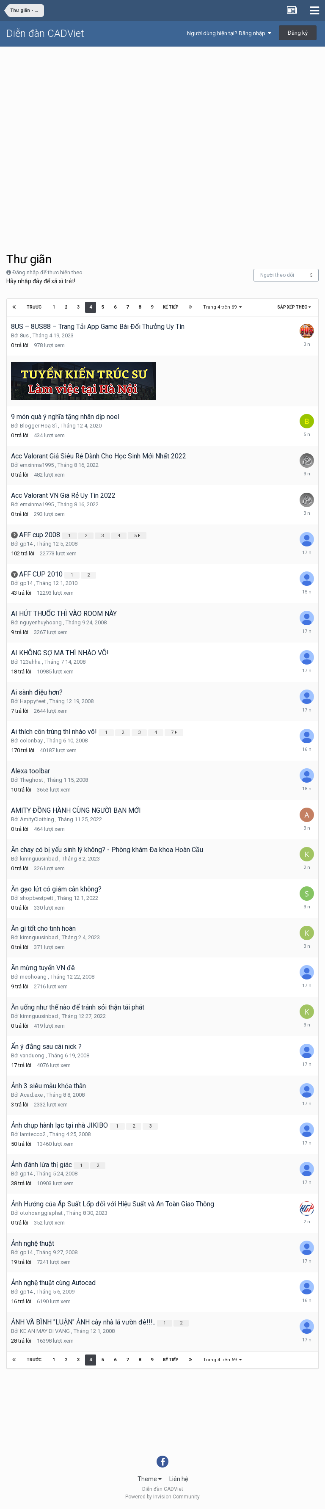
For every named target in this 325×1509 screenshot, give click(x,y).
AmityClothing (37, 819)
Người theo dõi (277, 275)
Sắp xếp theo (294, 307)
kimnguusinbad (39, 858)
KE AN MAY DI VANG (45, 1331)
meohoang (33, 977)
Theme (150, 1479)
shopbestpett (36, 898)
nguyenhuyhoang (41, 622)
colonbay (31, 740)
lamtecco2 (33, 1134)
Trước (34, 307)
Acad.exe (31, 1095)
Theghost (31, 780)
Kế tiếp (170, 307)
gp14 (26, 544)
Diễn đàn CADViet (45, 33)
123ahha (30, 662)
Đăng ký (298, 33)
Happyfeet (33, 701)
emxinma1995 (37, 465)
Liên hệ (178, 1479)
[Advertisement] (162, 110)
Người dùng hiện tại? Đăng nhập (229, 33)
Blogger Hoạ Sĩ (38, 425)
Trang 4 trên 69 (222, 307)
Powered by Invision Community (162, 1497)
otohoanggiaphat (41, 1213)
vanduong (32, 1055)
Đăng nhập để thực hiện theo (47, 272)
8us (24, 335)
